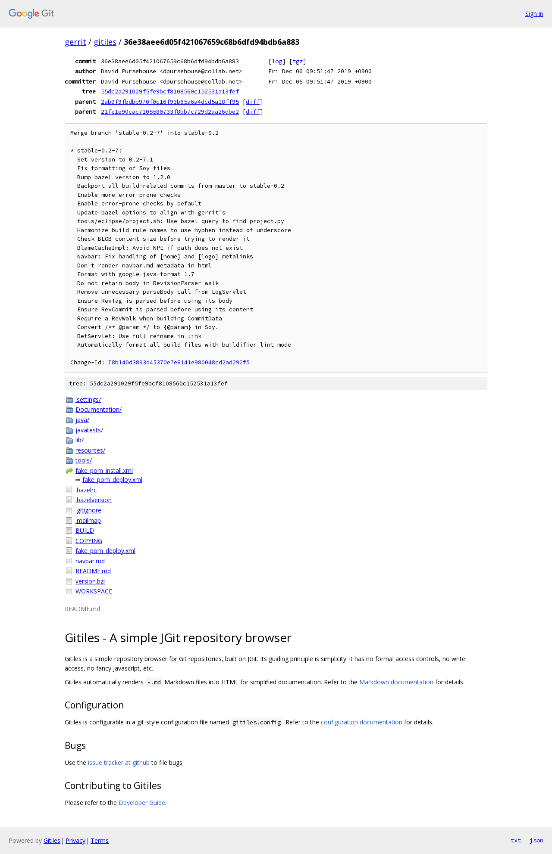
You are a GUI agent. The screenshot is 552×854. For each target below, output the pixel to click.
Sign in (534, 13)
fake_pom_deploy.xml (112, 479)
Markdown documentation (396, 682)
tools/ (83, 460)
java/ (82, 420)
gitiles (105, 42)
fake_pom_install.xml (104, 470)
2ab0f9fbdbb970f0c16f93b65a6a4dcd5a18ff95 (170, 102)
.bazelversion (93, 500)
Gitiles (52, 840)
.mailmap (88, 520)
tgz (297, 61)
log (277, 61)
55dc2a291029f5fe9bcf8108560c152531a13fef (170, 91)
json (536, 840)
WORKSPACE (93, 591)
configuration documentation (361, 722)
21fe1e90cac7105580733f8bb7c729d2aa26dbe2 (170, 111)
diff (253, 102)
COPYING (88, 541)
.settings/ (88, 399)
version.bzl (90, 581)
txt (516, 840)
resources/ (90, 450)
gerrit (75, 42)
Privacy (75, 840)
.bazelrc (86, 490)
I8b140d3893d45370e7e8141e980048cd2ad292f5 (179, 362)
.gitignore (88, 510)
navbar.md (90, 561)
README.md (93, 571)
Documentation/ (98, 409)
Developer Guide (142, 802)
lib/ (79, 440)
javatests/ (89, 430)
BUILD (84, 530)
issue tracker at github (119, 762)
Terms (100, 840)
